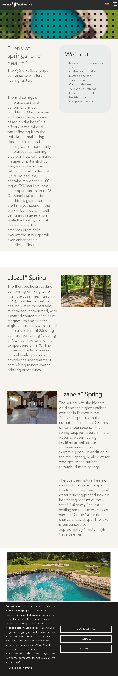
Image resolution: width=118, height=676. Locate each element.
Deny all (86, 639)
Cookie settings (86, 629)
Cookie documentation (21, 668)
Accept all (86, 649)
